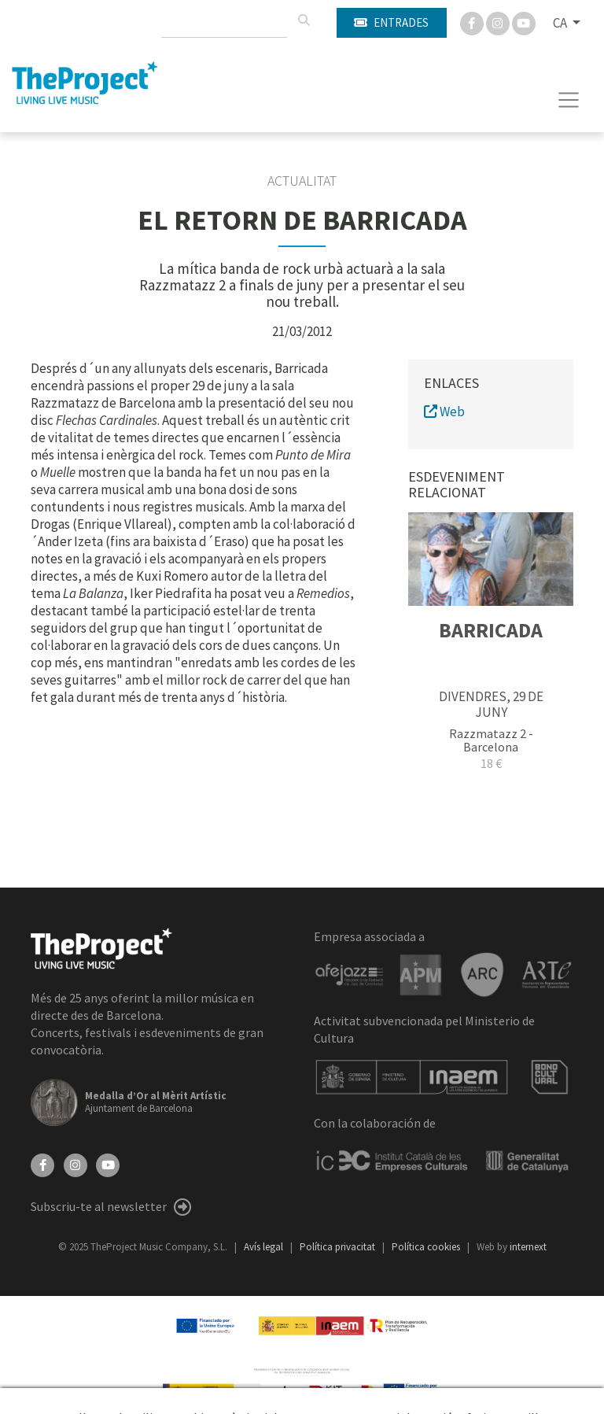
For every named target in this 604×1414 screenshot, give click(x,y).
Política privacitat (339, 1246)
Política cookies (427, 1246)
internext (528, 1246)
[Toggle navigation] (569, 99)
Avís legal (264, 1246)
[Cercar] (303, 20)
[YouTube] (108, 1164)
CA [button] (561, 22)
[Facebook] (473, 22)
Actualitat (302, 181)
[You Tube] (524, 22)
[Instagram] (499, 22)
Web (444, 411)
